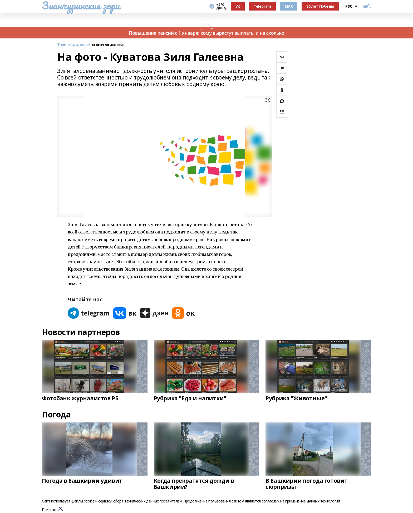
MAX (289, 6)
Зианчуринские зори (81, 5)
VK (237, 6)
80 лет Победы (320, 6)
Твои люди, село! (73, 45)
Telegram (262, 6)
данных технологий (323, 501)
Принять (49, 509)
